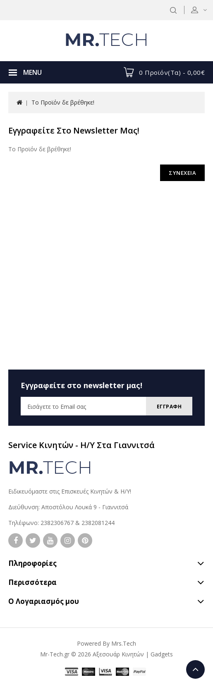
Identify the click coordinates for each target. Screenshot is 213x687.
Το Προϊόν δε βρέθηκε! (62, 102)
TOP (195, 669)
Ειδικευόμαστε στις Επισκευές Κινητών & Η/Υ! (69, 491)
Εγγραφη (169, 406)
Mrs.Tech (123, 643)
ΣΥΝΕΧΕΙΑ (182, 173)
